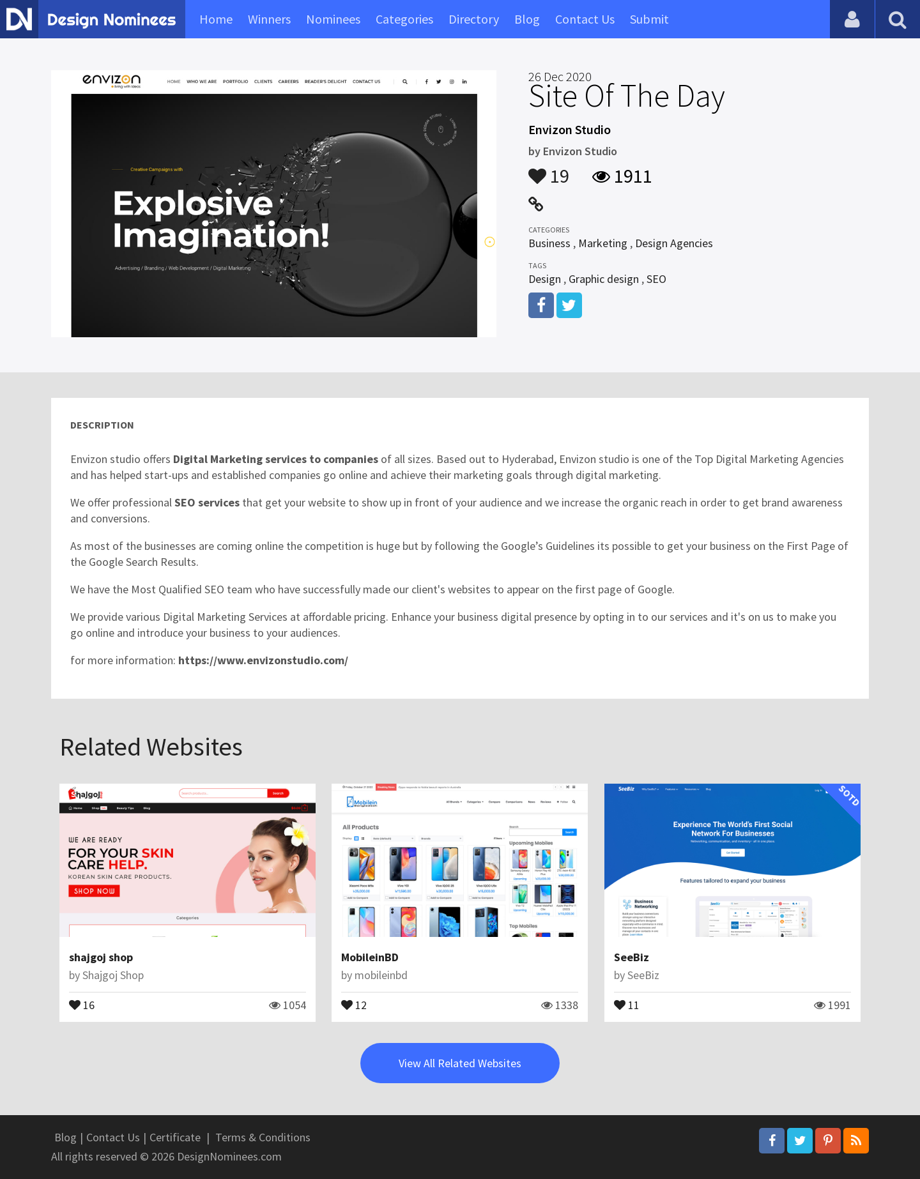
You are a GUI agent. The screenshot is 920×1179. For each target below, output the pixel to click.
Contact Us (585, 19)
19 (548, 170)
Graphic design (604, 278)
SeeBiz (631, 957)
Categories (404, 19)
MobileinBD (370, 957)
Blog (527, 19)
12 (354, 1004)
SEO (656, 278)
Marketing (602, 243)
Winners (269, 19)
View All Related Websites (460, 1063)
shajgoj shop (101, 957)
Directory (473, 19)
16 (82, 1004)
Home (216, 19)
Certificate (175, 1137)
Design (544, 278)
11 (627, 1004)
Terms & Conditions (262, 1137)
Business (549, 243)
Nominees (333, 19)
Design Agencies (674, 243)
